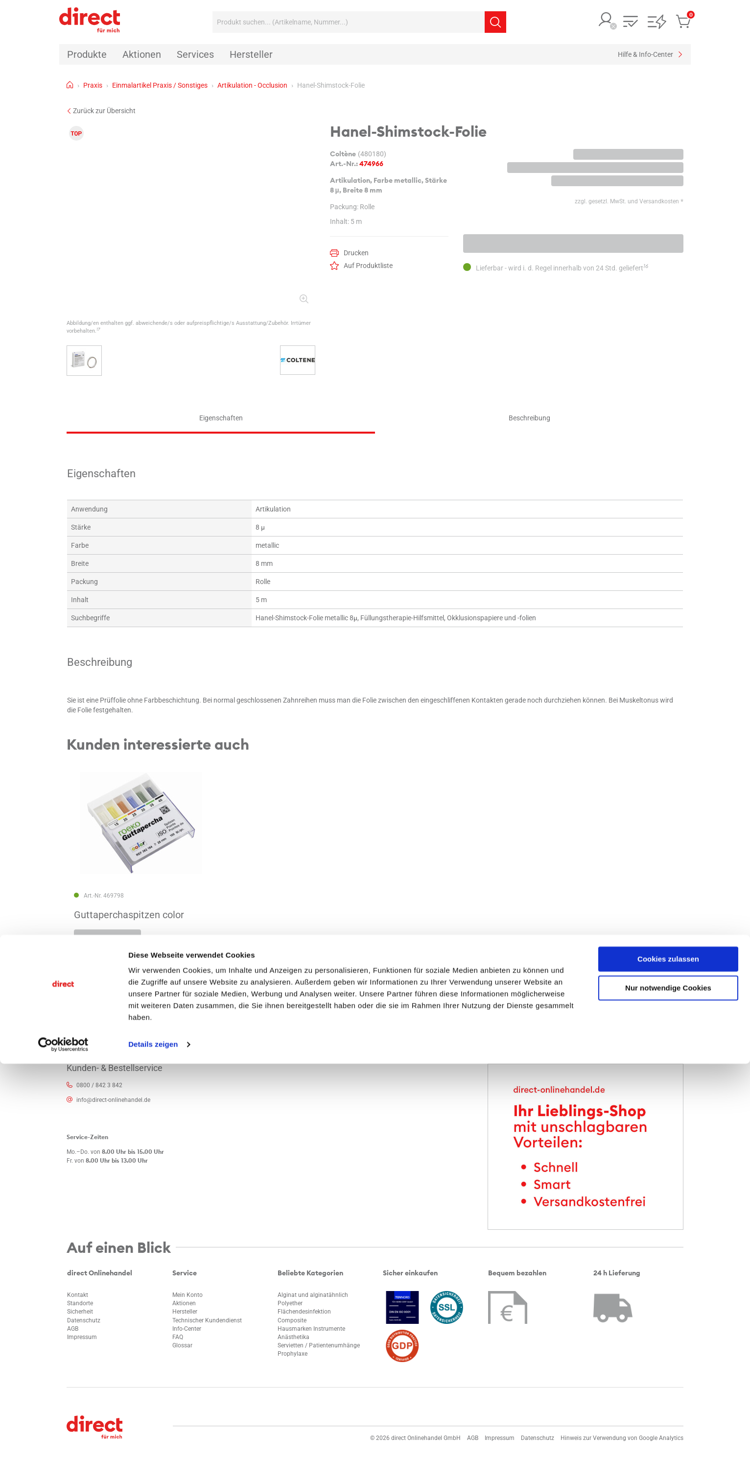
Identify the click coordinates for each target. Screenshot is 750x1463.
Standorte (80, 1303)
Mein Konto (187, 1295)
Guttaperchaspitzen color (129, 915)
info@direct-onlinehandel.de (113, 1100)
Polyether (290, 1303)
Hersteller (184, 1311)
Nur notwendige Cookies (668, 1387)
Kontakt (77, 1295)
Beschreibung (529, 418)
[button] (606, 20)
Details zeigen (153, 1443)
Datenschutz (83, 1320)
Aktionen (184, 1303)
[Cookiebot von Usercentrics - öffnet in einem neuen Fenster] (63, 1444)
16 (645, 266)
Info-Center (186, 1328)
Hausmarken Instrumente (311, 1328)
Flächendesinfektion (304, 1311)
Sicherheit (80, 1311)
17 (98, 329)
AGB (72, 1328)
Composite (292, 1320)
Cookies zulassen (668, 1358)
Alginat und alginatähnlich (313, 1295)
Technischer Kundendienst (207, 1320)
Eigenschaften (221, 418)
